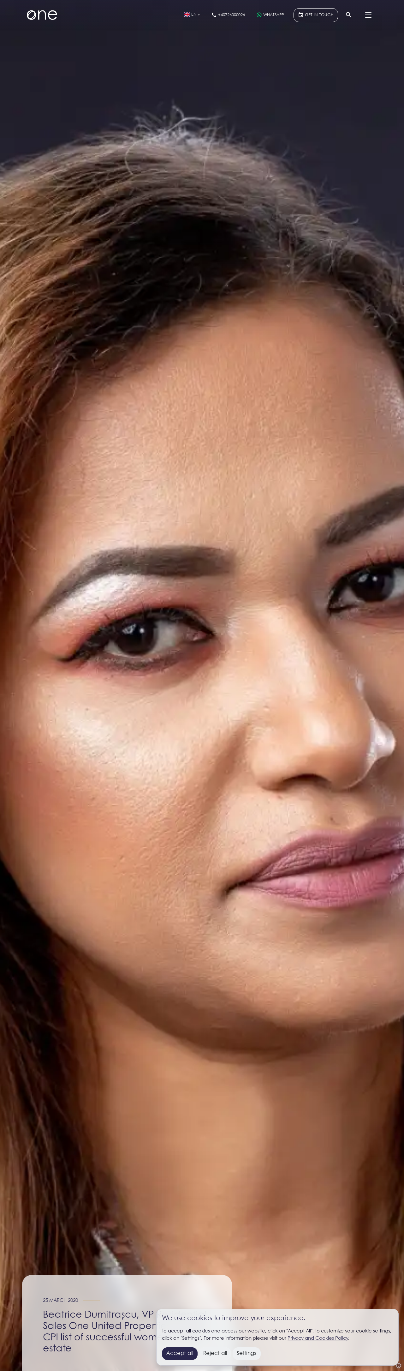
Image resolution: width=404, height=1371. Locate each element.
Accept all (179, 1353)
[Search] (349, 15)
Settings (246, 1353)
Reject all (215, 1353)
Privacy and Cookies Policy (318, 1338)
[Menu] (368, 15)
